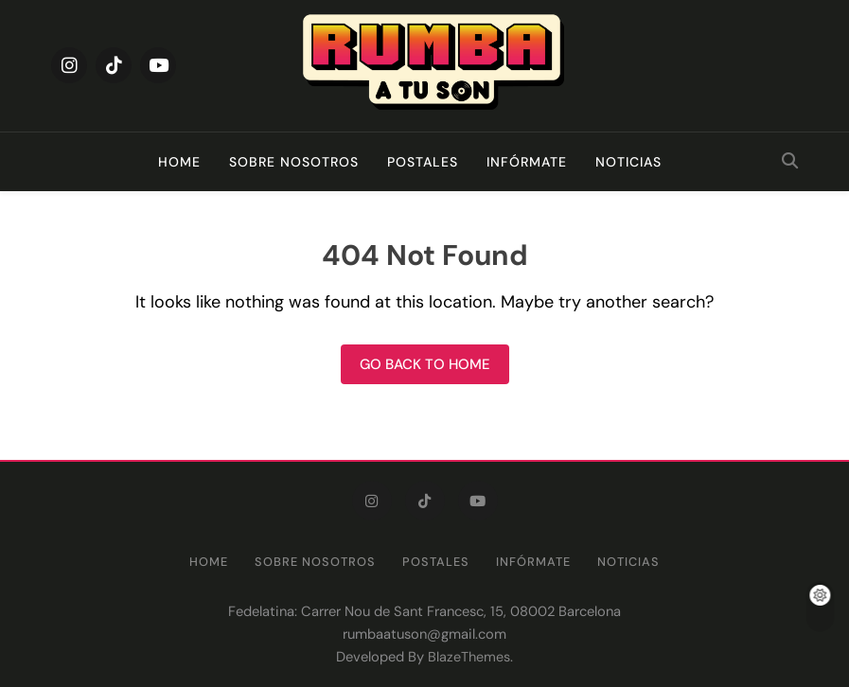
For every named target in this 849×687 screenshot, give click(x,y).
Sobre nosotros (294, 161)
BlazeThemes (469, 656)
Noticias (628, 161)
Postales (422, 161)
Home (179, 161)
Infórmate (526, 161)
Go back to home (425, 364)
